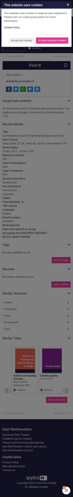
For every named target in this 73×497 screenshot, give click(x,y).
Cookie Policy (12, 27)
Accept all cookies (21, 40)
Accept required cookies (52, 40)
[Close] (68, 4)
